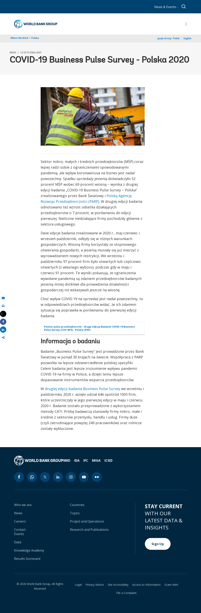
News (18, 513)
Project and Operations (87, 521)
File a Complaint (126, 593)
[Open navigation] (186, 24)
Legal (78, 584)
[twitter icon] (45, 477)
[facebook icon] (19, 477)
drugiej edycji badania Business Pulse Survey (82, 388)
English (187, 38)
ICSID (108, 460)
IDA (76, 460)
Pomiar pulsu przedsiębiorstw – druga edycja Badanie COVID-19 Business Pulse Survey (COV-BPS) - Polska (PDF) (89, 328)
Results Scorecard (27, 558)
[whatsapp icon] (32, 477)
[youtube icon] (84, 477)
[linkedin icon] (58, 477)
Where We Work (19, 38)
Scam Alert (171, 584)
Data (17, 542)
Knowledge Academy (29, 550)
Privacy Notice (95, 584)
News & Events (166, 7)
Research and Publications (89, 529)
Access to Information (146, 584)
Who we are (23, 505)
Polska (35, 38)
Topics (75, 513)
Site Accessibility (118, 584)
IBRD (66, 460)
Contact (20, 529)
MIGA (96, 460)
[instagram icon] (71, 477)
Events (19, 534)
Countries (77, 505)
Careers (20, 521)
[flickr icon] (97, 477)
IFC (85, 460)
